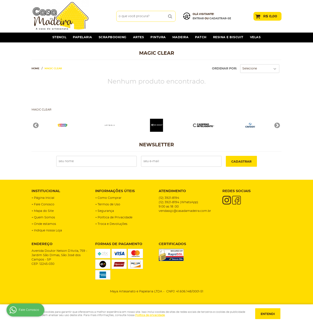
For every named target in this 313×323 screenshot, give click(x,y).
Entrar (198, 18)
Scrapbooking (113, 37)
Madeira (180, 37)
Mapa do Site (44, 211)
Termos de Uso (109, 204)
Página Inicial (44, 197)
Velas (255, 37)
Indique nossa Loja (48, 230)
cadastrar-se (220, 18)
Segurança (106, 211)
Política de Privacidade (115, 217)
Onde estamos (45, 224)
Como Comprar (110, 197)
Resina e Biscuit (228, 37)
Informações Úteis (115, 191)
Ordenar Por (224, 68)
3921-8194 (169, 197)
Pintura (158, 37)
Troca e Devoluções (112, 224)
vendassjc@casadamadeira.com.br (185, 211)
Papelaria (82, 37)
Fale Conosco (44, 204)
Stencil (59, 37)
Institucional (46, 191)
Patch (200, 37)
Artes (138, 37)
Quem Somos (44, 217)
